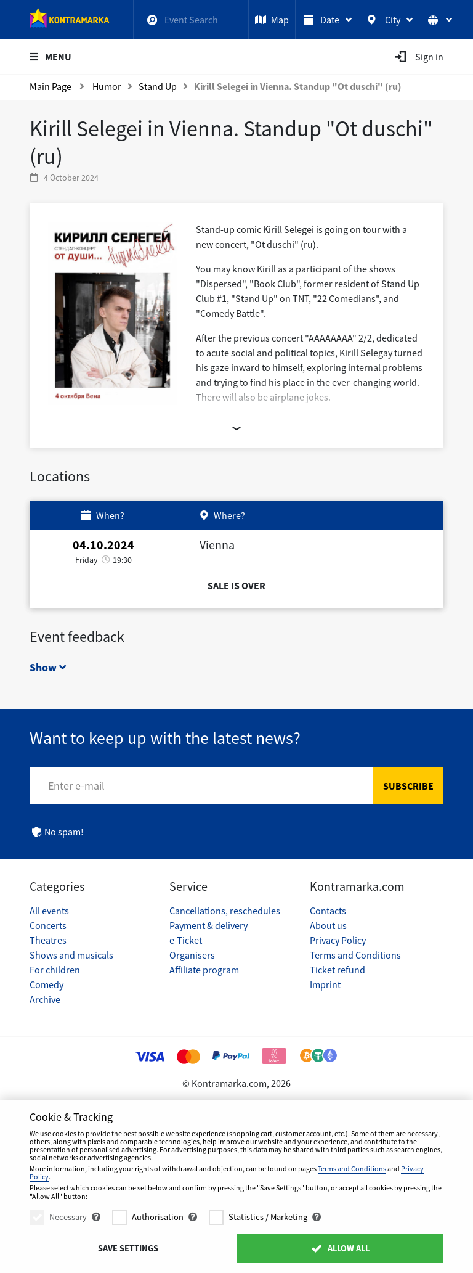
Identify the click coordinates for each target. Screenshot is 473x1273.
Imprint (325, 984)
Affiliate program (204, 970)
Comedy (46, 984)
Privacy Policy (338, 940)
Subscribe (408, 786)
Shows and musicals (71, 955)
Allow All (340, 1248)
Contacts (328, 910)
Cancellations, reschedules (224, 910)
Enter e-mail (76, 786)
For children (55, 970)
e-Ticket (185, 940)
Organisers (192, 955)
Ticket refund (337, 970)
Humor (106, 86)
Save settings (128, 1248)
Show (48, 667)
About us (328, 925)
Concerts (48, 925)
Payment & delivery (208, 925)
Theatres (48, 940)
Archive (45, 999)
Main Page (50, 86)
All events (49, 910)
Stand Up (158, 86)
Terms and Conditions (355, 955)
